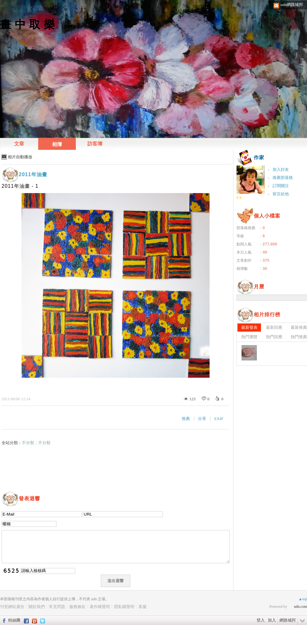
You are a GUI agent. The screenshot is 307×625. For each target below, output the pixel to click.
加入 (272, 620)
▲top (303, 599)
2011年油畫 (33, 174)
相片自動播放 (20, 157)
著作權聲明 (100, 606)
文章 (19, 143)
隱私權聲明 (124, 606)
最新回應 (274, 327)
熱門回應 (274, 336)
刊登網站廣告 (12, 606)
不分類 (28, 442)
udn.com (300, 606)
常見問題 (57, 606)
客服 (142, 606)
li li (239, 197)
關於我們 (37, 606)
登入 (261, 620)
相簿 (57, 144)
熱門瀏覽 (249, 336)
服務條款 (77, 606)
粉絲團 (14, 620)
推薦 (186, 418)
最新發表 (249, 327)
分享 (202, 418)
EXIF (218, 418)
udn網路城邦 (292, 4)
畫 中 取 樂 (27, 24)
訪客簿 (94, 143)
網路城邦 (287, 620)
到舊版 (70, 26)
